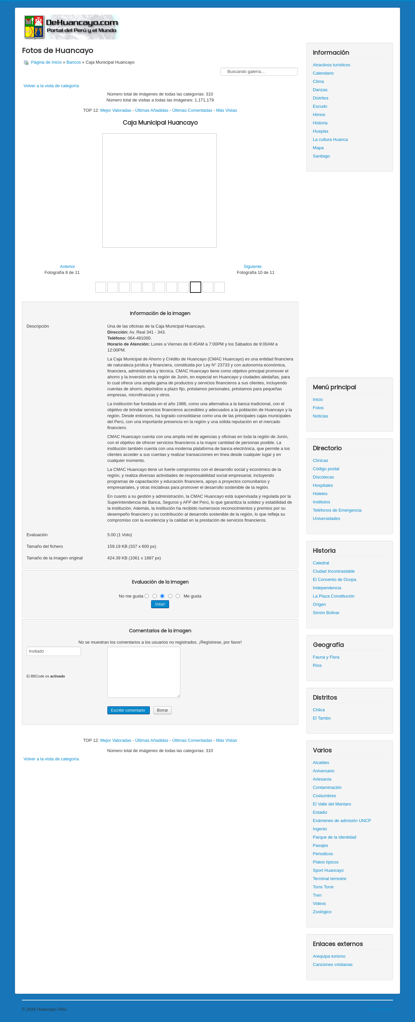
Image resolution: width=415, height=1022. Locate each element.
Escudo (320, 106)
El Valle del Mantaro (332, 803)
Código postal (326, 468)
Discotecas (323, 477)
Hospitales (323, 485)
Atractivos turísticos (331, 64)
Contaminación (327, 787)
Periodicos (323, 853)
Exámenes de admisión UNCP (342, 820)
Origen (319, 604)
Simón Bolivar (326, 612)
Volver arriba (381, 1009)
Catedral (321, 562)
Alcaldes (321, 762)
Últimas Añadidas (151, 110)
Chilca (319, 709)
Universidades (326, 518)
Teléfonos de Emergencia (337, 510)
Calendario (323, 73)
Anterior (67, 266)
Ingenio (320, 828)
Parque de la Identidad (334, 837)
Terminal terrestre (329, 878)
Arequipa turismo (329, 956)
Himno (319, 114)
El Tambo (322, 718)
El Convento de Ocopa (334, 579)
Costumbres (324, 795)
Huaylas (320, 131)
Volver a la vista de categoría (51, 85)
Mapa (318, 147)
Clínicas (320, 460)
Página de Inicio (46, 62)
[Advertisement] (349, 277)
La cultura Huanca (330, 139)
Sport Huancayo (328, 870)
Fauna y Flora (326, 657)
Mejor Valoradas (115, 110)
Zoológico (322, 911)
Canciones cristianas (333, 964)
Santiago (321, 156)
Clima (318, 81)
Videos (319, 903)
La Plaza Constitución (334, 596)
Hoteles (320, 493)
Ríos (317, 665)
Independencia (327, 587)
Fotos (318, 407)
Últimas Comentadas (192, 110)
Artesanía (322, 779)
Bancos (74, 62)
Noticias (320, 416)
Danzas (320, 89)
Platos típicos (325, 862)
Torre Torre (323, 886)
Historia (320, 122)
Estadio (320, 812)
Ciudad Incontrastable (334, 571)
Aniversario (323, 770)
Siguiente (253, 266)
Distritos (320, 98)
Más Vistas (226, 110)
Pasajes (320, 845)
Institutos (321, 501)
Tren (317, 895)
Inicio (318, 399)
